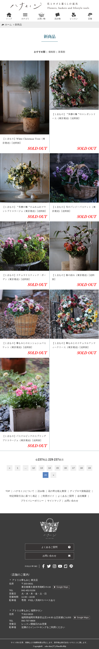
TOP (8, 491)
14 (49, 468)
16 (65, 468)
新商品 (18, 24)
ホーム (8, 24)
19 (89, 468)
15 (57, 468)
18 (81, 468)
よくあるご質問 (66, 496)
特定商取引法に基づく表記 (23, 496)
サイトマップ (54, 501)
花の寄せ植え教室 (57, 491)
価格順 (51, 52)
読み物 (41, 491)
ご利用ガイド (47, 496)
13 (41, 468)
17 (73, 468)
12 (33, 468)
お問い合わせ (71, 501)
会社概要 (82, 496)
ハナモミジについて (24, 491)
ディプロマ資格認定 (80, 491)
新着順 (61, 52)
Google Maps (62, 587)
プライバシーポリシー (32, 501)
